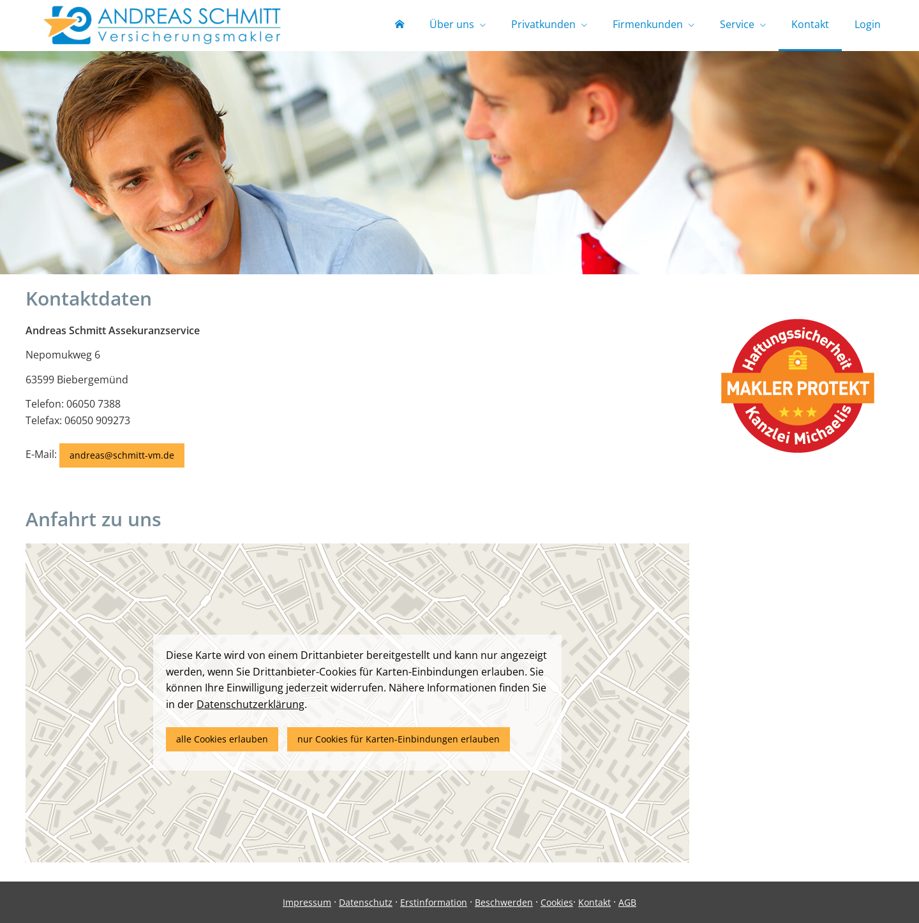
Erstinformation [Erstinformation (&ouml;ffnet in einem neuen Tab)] (433, 902)
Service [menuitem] (737, 24)
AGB (627, 902)
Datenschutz (365, 902)
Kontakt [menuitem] (810, 24)
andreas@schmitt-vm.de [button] (122, 455)
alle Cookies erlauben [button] (222, 739)
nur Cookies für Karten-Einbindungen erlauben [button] (398, 739)
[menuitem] (399, 25)
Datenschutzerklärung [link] (250, 704)
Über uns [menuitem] (452, 24)
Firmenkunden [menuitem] (648, 24)
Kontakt (594, 902)
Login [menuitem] (868, 24)
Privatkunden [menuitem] (543, 24)
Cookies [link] (557, 902)
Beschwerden (504, 902)
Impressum (307, 902)
